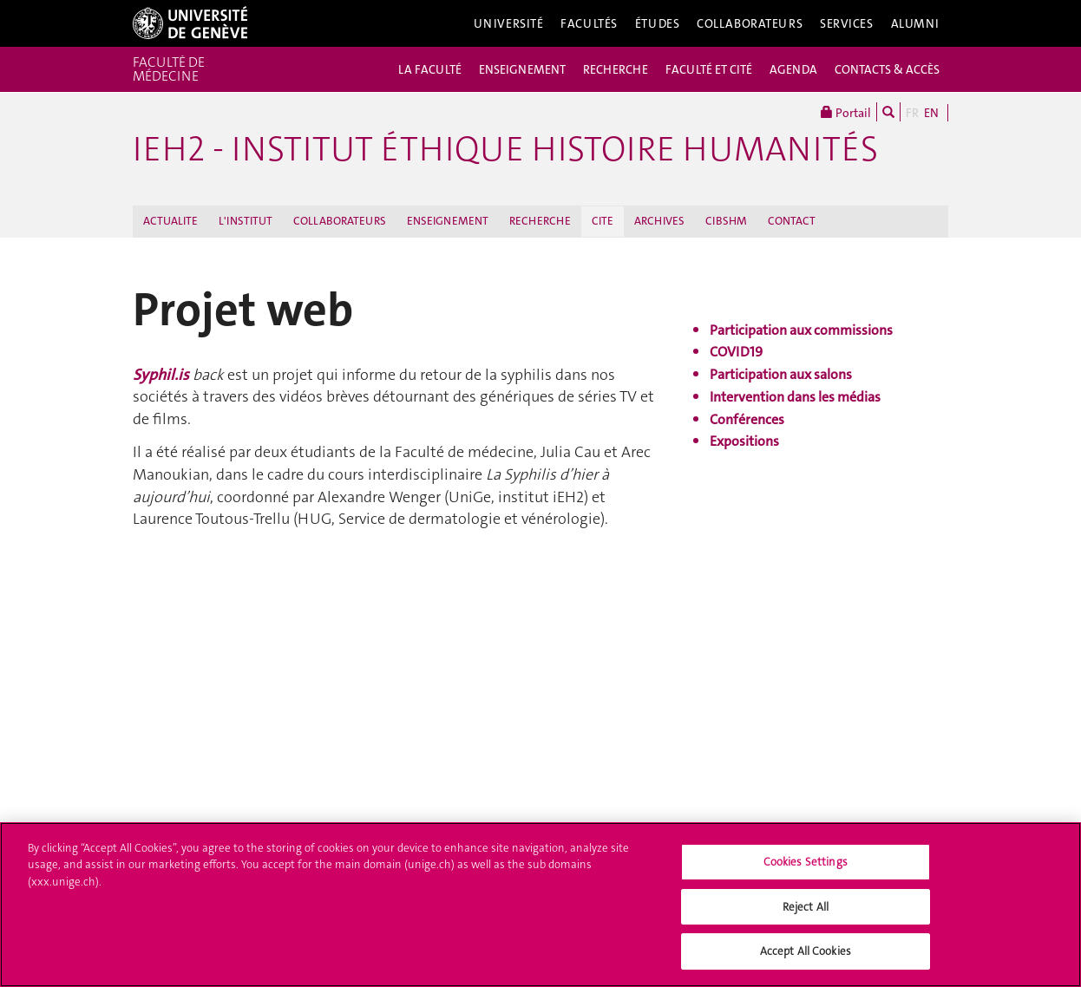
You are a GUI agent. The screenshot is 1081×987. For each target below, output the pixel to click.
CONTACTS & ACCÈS (887, 69)
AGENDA (793, 69)
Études (657, 23)
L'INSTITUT (245, 220)
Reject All (806, 912)
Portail (846, 112)
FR (912, 113)
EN (931, 113)
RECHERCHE (615, 69)
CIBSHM (726, 220)
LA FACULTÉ (430, 69)
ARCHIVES (659, 220)
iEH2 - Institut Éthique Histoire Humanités (505, 149)
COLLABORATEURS (339, 220)
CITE (602, 220)
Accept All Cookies (805, 957)
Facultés (589, 23)
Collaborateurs (750, 23)
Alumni (915, 23)
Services (847, 23)
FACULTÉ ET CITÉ (708, 69)
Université (509, 23)
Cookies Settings (805, 867)
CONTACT (792, 220)
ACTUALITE (170, 220)
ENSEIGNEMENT (522, 69)
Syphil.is (163, 374)
